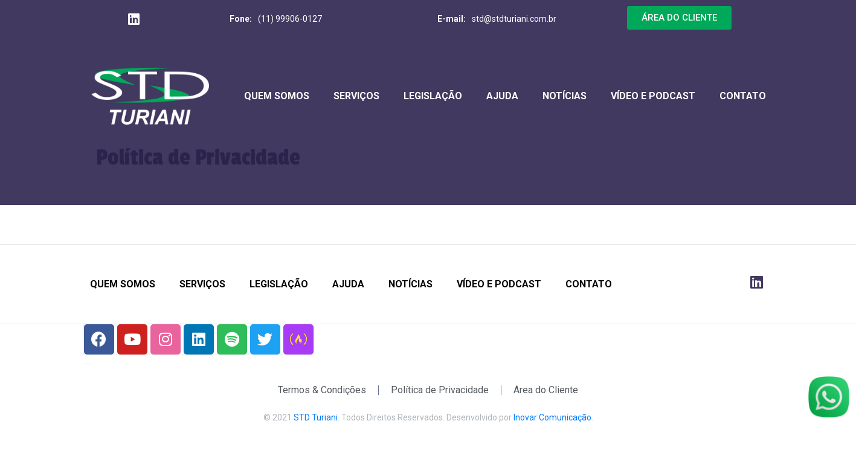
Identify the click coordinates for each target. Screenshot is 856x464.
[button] (679, 18)
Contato (742, 96)
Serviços (356, 96)
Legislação (433, 96)
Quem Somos (276, 96)
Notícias (564, 96)
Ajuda (502, 96)
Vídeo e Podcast (653, 96)
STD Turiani (316, 417)
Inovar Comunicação (552, 417)
